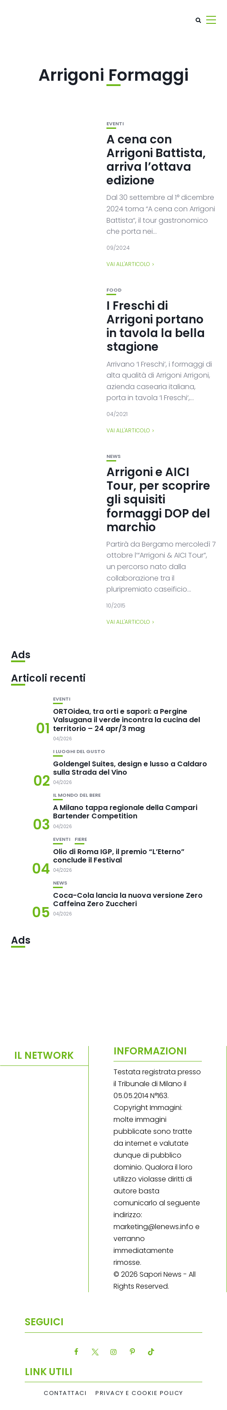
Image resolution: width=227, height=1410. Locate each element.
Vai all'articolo (128, 264)
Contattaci (65, 1393)
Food (113, 290)
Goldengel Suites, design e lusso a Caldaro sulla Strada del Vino (130, 768)
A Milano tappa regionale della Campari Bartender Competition (125, 811)
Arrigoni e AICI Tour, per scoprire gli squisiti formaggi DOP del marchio (158, 499)
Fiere (81, 839)
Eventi (115, 123)
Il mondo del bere (77, 795)
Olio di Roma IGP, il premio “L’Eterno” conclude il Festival (119, 856)
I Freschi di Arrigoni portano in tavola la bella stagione (155, 326)
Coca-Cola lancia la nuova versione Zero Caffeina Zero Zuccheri (128, 899)
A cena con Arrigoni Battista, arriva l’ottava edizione (156, 160)
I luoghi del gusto (79, 751)
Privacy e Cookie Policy (139, 1393)
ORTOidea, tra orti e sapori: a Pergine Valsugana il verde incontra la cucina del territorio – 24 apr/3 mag (126, 719)
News (113, 456)
